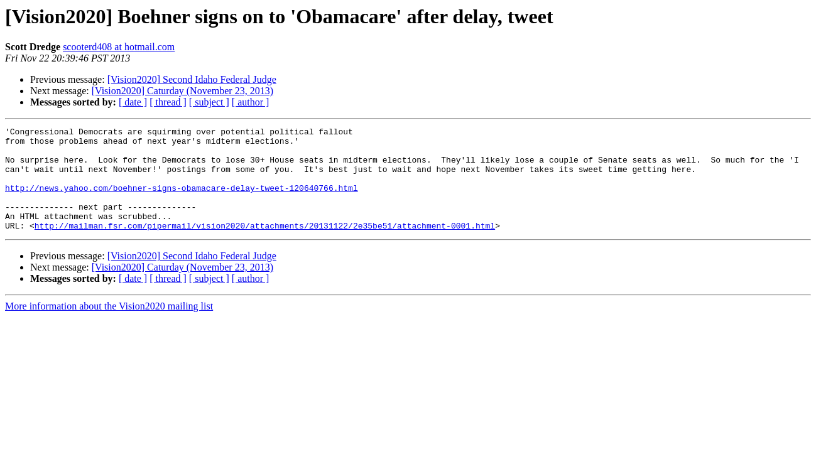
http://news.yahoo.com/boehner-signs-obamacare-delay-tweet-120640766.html (181, 201)
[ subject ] (209, 102)
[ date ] (133, 102)
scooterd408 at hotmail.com (119, 46)
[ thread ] (168, 102)
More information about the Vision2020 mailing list (109, 326)
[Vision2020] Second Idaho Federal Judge (191, 79)
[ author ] (250, 102)
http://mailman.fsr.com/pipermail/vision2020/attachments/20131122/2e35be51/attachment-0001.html (265, 246)
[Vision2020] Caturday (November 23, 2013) (182, 90)
